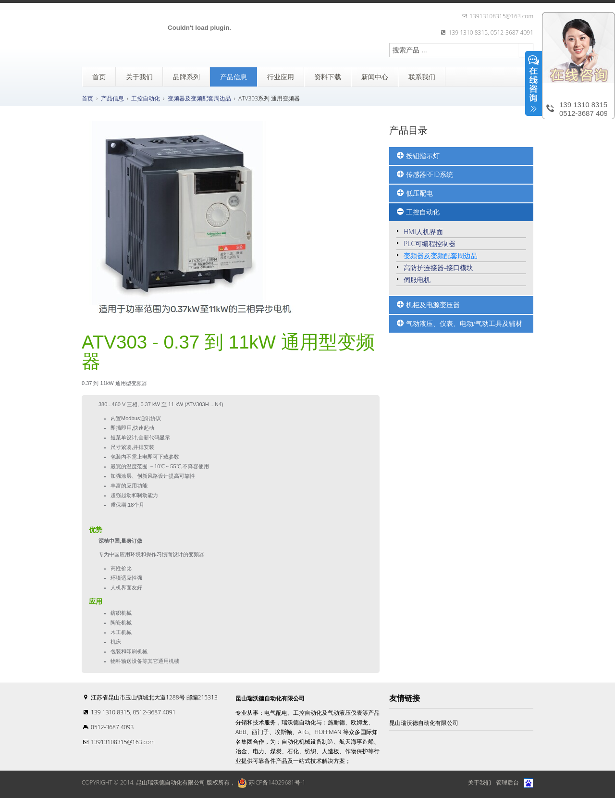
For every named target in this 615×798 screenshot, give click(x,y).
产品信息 (112, 98)
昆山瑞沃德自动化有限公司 (423, 723)
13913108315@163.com (123, 742)
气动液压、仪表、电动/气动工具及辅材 (459, 324)
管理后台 (507, 782)
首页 (87, 98)
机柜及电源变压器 (428, 305)
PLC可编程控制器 (429, 243)
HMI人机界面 (423, 231)
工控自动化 (145, 98)
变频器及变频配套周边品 (199, 98)
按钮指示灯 (418, 156)
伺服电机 (417, 279)
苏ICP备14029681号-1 (270, 782)
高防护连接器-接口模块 (438, 267)
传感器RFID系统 (424, 175)
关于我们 (479, 782)
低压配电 (414, 193)
